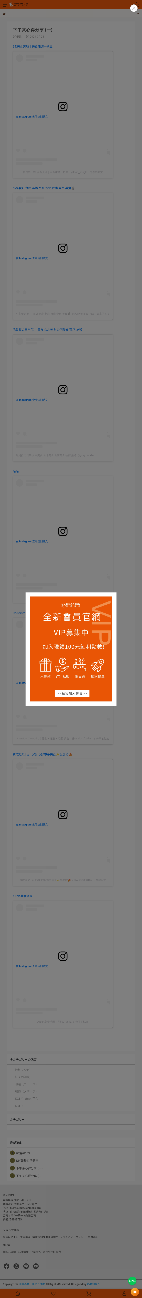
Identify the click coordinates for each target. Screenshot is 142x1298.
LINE (132, 1280)
